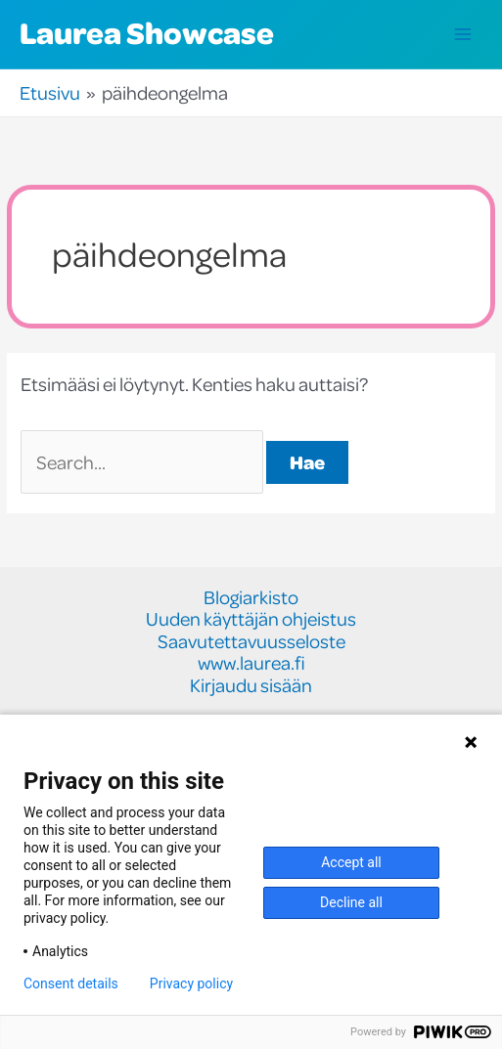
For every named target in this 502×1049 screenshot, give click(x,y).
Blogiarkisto (251, 598)
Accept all (351, 862)
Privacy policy (191, 983)
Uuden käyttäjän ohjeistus (251, 619)
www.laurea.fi (251, 663)
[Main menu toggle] (463, 35)
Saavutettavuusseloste (251, 642)
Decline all (351, 902)
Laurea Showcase (147, 32)
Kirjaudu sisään (251, 686)
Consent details (70, 983)
